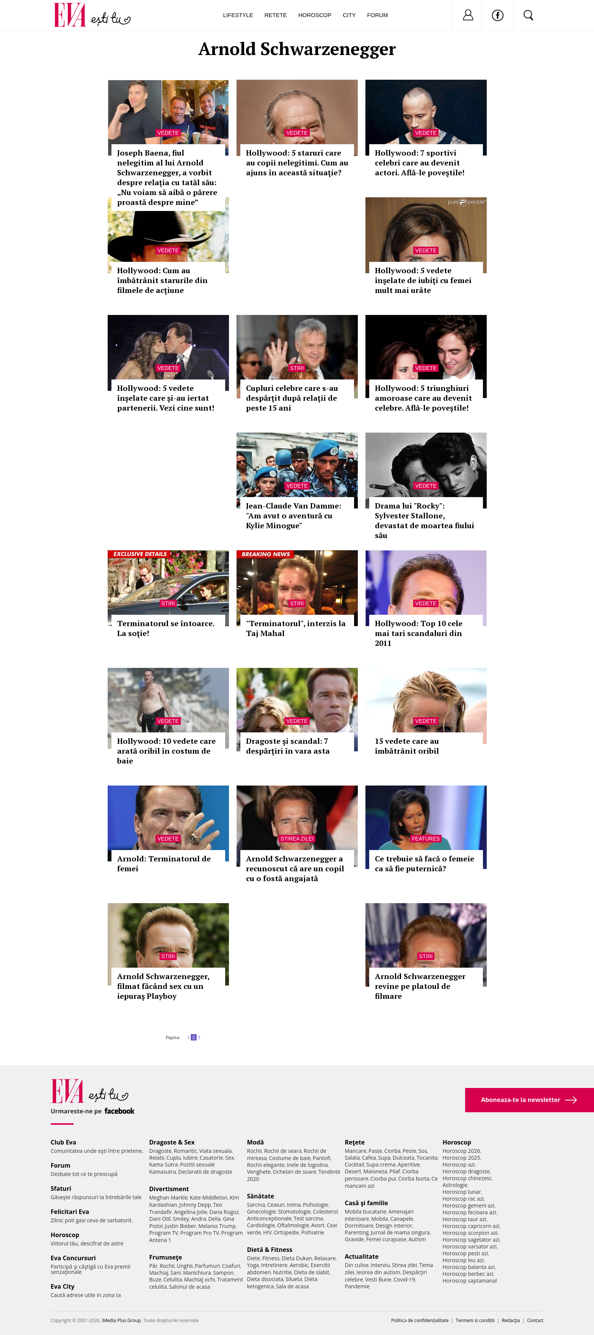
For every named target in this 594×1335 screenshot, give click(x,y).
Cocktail (354, 1164)
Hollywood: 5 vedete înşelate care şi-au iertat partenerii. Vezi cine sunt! (165, 398)
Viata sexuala (215, 1150)
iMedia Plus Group (121, 1320)
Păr (153, 1265)
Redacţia (511, 1320)
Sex (229, 1157)
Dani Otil (160, 1218)
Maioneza (375, 1171)
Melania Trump (217, 1226)
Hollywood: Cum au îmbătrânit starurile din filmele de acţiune (162, 280)
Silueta (293, 1279)
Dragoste (160, 1150)
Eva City (63, 1286)
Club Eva (64, 1142)
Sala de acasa (292, 1286)
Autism (417, 1239)
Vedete (168, 133)
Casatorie (211, 1157)
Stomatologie (294, 1211)
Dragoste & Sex (172, 1142)
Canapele (401, 1218)
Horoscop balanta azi (469, 1266)
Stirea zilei (297, 839)
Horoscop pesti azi (465, 1253)
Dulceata (403, 1157)
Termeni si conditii (475, 1320)
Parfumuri (207, 1265)
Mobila (379, 1218)
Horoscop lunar (462, 1191)
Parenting (357, 1232)
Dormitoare (359, 1225)
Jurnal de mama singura (400, 1232)
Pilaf (394, 1171)
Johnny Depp (195, 1204)
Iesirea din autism (378, 1272)
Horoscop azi (459, 1164)
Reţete (355, 1142)
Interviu (380, 1265)
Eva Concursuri (73, 1258)
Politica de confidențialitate (419, 1320)
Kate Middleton (209, 1197)
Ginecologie (261, 1211)
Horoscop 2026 (461, 1150)
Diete (253, 1258)
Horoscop (315, 15)
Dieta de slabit (311, 1272)
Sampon (223, 1272)
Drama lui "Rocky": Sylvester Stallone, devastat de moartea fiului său (424, 520)
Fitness (271, 1258)
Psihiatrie (312, 1232)
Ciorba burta (413, 1178)
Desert (353, 1171)
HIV (267, 1232)
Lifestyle (238, 15)
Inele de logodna (307, 1164)
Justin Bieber (180, 1226)
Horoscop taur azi (464, 1219)
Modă (255, 1142)
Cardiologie (261, 1225)
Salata (352, 1157)
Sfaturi (61, 1188)
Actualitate (362, 1256)
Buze (155, 1279)
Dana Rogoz (224, 1211)
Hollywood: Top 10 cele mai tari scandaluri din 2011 (418, 633)
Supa (384, 1157)
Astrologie (455, 1185)
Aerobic (299, 1265)
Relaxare (325, 1258)
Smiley (181, 1218)
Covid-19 (404, 1279)
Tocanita (427, 1157)
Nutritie (282, 1272)
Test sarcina (308, 1218)
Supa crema (380, 1164)
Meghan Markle (168, 1197)
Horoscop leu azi (463, 1260)
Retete (276, 15)
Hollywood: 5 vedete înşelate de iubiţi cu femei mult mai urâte (423, 280)
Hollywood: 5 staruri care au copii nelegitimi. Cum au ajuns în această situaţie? (297, 163)
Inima (294, 1204)
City (349, 15)
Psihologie (315, 1204)
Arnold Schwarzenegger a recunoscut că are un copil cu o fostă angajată (295, 868)
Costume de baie (290, 1158)
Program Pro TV (199, 1232)
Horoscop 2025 (461, 1157)
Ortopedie (286, 1232)
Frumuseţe (165, 1257)
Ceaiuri (276, 1204)
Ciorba (392, 1150)
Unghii (185, 1265)
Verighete (259, 1171)
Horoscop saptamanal (470, 1280)
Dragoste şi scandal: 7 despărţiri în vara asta (288, 746)
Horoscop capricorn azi (471, 1226)
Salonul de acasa (189, 1286)
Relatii (157, 1157)
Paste (375, 1150)
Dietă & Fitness (270, 1249)
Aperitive (409, 1164)
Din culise (357, 1265)
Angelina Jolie (190, 1211)
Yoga (253, 1265)
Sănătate (260, 1196)
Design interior (394, 1225)
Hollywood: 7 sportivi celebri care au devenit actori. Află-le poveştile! (419, 163)
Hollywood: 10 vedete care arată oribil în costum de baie (166, 751)
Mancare (356, 1150)
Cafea (369, 1157)
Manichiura (197, 1272)
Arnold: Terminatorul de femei (164, 863)
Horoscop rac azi (463, 1198)
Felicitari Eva (70, 1211)
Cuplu (173, 1157)
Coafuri (231, 1265)
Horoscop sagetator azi (471, 1239)
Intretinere (274, 1265)
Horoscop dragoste (466, 1171)
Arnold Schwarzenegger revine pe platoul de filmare (420, 986)
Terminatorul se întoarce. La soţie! (165, 628)
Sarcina (256, 1204)
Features (426, 839)
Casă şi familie (366, 1203)
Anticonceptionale (269, 1218)
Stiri (297, 368)
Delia (214, 1218)
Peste (409, 1150)
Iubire (190, 1157)
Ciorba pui (383, 1178)
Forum (377, 15)
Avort (317, 1225)
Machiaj (159, 1272)
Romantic (185, 1150)
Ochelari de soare (295, 1171)
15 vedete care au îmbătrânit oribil (407, 746)
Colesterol (325, 1211)
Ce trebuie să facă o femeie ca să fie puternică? (424, 863)
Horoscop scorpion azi (470, 1232)
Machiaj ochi (199, 1279)
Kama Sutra (163, 1164)
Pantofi (321, 1158)
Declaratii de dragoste (205, 1171)
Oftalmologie (293, 1225)
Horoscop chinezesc (467, 1178)
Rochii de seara (283, 1150)
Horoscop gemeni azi (469, 1205)
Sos (422, 1150)
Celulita (172, 1279)
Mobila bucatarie (366, 1211)
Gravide (354, 1239)
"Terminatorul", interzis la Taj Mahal (296, 628)
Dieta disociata (265, 1279)
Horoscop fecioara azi (469, 1212)
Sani (176, 1272)
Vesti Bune (378, 1279)
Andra (198, 1218)
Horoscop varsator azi (470, 1246)
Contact (535, 1320)
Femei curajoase (386, 1239)
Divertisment (169, 1189)
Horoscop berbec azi (468, 1273)
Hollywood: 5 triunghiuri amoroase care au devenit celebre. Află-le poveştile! (423, 398)
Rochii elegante (266, 1164)
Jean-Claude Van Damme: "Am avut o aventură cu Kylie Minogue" (293, 516)
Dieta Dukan (297, 1258)
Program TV (163, 1232)
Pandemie (357, 1286)
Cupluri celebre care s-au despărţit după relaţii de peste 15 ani (292, 398)
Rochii (167, 1265)
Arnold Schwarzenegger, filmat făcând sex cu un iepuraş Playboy (163, 986)
